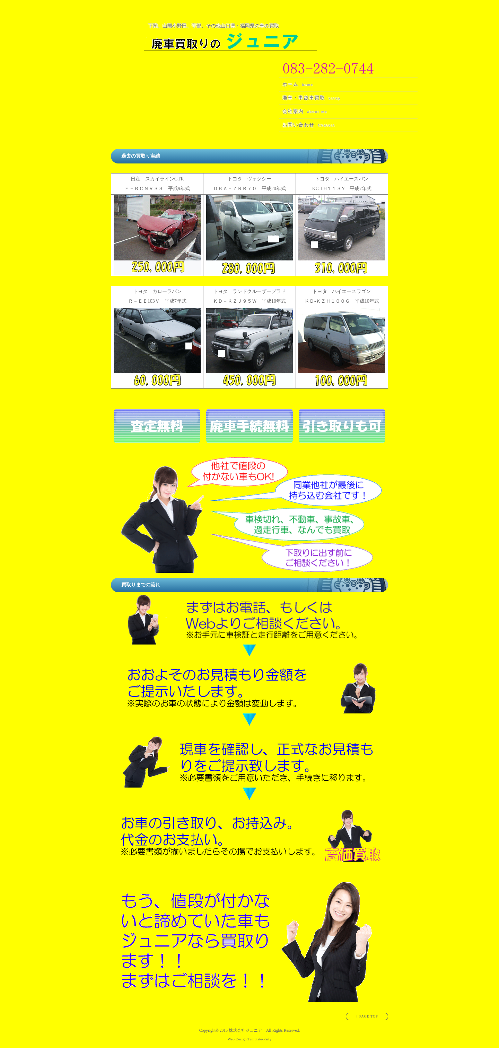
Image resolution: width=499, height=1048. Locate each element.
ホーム (297, 84)
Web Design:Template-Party (250, 1039)
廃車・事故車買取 (311, 97)
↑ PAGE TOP (367, 1016)
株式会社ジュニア (245, 1030)
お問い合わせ (308, 124)
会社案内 (304, 111)
